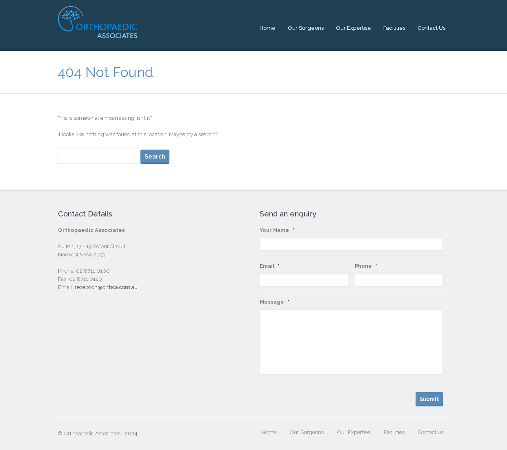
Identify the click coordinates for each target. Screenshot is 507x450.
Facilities (394, 28)
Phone (366, 266)
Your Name (277, 230)
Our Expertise (353, 28)
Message (274, 302)
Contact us (431, 28)
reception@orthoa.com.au (106, 287)
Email (270, 266)
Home (268, 28)
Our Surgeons (306, 28)
